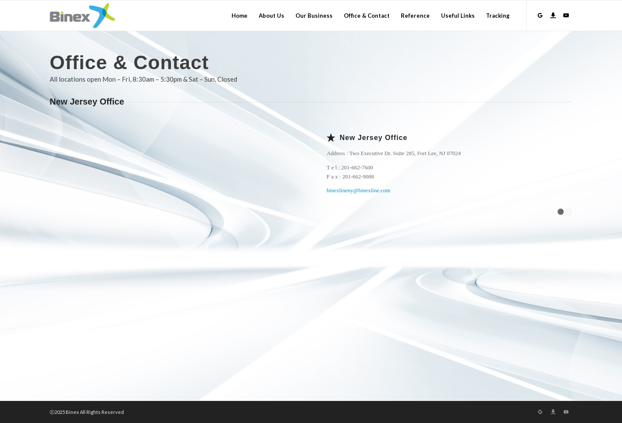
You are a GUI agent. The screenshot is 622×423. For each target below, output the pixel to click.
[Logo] (82, 15)
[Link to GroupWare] (539, 15)
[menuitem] (239, 15)
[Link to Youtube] (565, 15)
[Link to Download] (552, 15)
